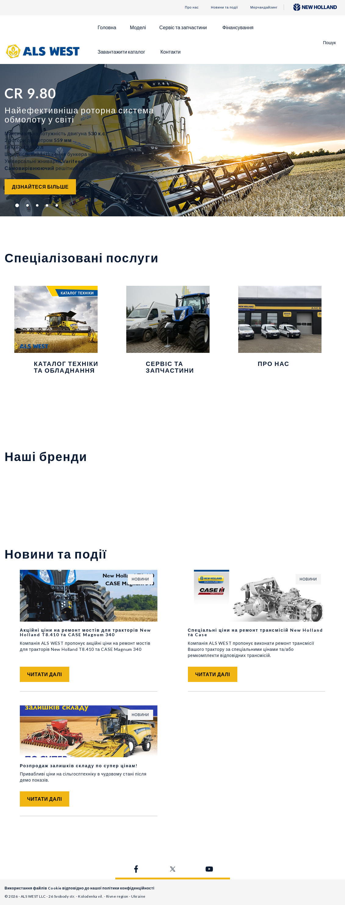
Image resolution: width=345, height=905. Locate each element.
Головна (107, 27)
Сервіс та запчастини (183, 27)
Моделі (138, 27)
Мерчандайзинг (264, 7)
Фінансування (237, 27)
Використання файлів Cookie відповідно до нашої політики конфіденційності (79, 888)
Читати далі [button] (44, 674)
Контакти (170, 52)
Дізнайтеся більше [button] (40, 187)
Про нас (192, 7)
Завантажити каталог (121, 52)
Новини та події (224, 7)
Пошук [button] (329, 42)
